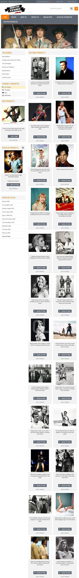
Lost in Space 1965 (7, 212)
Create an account (18, 1)
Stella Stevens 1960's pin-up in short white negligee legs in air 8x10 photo (65, 518)
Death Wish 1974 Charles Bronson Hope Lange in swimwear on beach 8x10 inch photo (64, 389)
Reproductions (6, 70)
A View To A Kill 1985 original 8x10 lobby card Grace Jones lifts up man (14, 129)
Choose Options (15, 185)
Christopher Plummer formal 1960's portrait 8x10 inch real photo (65, 83)
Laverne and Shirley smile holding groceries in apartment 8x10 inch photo (40, 83)
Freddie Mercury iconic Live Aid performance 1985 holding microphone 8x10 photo (65, 127)
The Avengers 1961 (7, 205)
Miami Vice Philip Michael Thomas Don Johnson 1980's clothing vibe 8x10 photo (40, 563)
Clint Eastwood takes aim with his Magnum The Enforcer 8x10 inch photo (65, 432)
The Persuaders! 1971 (8, 222)
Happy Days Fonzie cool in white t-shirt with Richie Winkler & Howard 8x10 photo (40, 432)
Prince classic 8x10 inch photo (65, 169)
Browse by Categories (8, 67)
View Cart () (72, 1)
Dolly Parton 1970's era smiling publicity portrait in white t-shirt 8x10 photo (40, 301)
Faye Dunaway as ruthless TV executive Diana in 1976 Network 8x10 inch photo (65, 563)
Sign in (10, 1)
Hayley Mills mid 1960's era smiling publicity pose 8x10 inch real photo (40, 213)
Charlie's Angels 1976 (8, 208)
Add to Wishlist (14, 140)
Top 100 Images (6, 63)
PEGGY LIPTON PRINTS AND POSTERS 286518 (14, 176)
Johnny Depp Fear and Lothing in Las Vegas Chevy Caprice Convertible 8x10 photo (65, 214)
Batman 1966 (5, 201)
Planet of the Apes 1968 (8, 219)
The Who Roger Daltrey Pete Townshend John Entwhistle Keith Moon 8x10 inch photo (65, 301)
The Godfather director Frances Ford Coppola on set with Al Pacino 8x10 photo (40, 519)
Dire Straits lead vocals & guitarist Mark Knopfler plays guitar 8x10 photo (40, 127)
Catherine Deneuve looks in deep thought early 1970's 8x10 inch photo (40, 257)
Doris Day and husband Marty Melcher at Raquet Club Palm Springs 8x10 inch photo (65, 258)
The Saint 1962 (6, 229)
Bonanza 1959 (6, 233)
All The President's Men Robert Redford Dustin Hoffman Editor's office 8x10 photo (40, 389)
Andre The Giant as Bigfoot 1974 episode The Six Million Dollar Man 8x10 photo (64, 476)
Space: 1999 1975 (7, 215)
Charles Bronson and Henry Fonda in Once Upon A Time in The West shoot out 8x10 (64, 345)
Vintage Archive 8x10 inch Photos (11, 60)
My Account (4, 1)
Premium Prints (6, 77)
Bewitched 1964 (6, 226)
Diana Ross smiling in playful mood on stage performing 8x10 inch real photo (40, 476)
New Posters (5, 74)
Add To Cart (15, 136)
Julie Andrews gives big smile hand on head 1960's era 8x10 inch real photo (40, 171)
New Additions (6, 56)
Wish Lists (59, 1)
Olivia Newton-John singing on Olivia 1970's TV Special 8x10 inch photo (40, 344)
